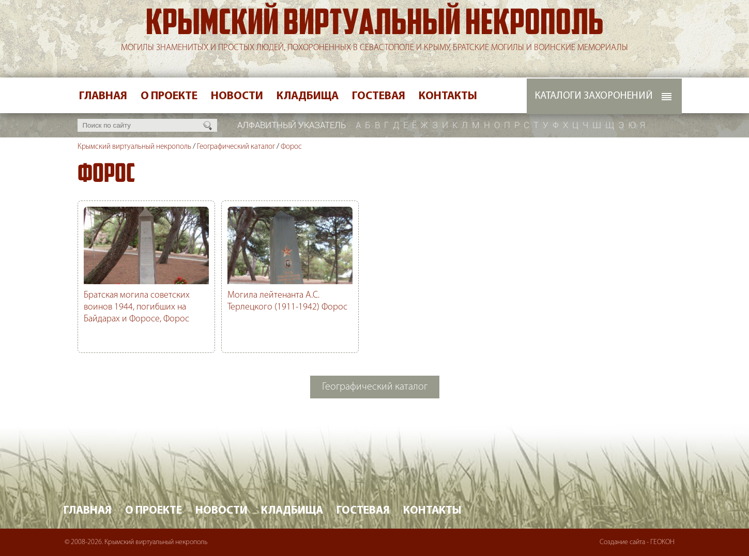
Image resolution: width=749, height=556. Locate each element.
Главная (103, 96)
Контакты (448, 96)
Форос (291, 147)
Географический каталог (236, 147)
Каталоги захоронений (593, 96)
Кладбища (308, 96)
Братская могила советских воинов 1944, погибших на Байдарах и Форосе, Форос (137, 307)
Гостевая (378, 96)
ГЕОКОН (662, 542)
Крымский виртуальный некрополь (375, 25)
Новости (237, 96)
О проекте (169, 96)
